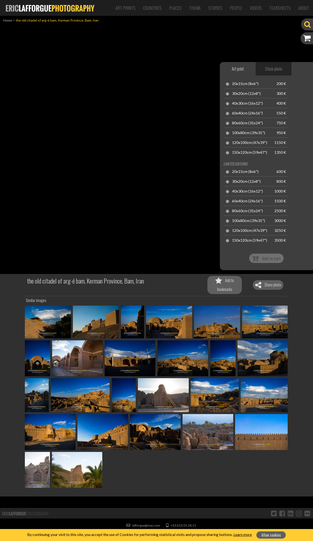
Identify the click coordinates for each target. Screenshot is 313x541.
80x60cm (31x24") (247, 123)
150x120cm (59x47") (249, 152)
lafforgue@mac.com (143, 525)
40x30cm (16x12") (247, 103)
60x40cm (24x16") (247, 113)
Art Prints (125, 8)
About (303, 8)
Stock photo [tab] (273, 69)
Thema (195, 8)
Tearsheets (280, 8)
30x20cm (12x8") (246, 94)
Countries (152, 8)
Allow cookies (271, 535)
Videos (256, 8)
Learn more (242, 534)
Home (7, 20)
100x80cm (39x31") (248, 133)
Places (175, 8)
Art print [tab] (238, 69)
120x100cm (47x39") (249, 143)
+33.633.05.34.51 (181, 525)
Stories (215, 8)
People (236, 8)
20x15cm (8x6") (245, 84)
